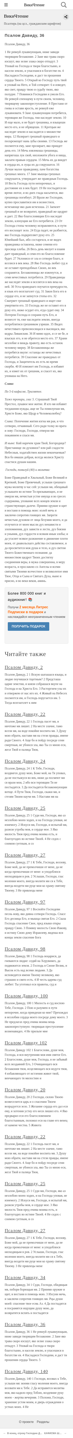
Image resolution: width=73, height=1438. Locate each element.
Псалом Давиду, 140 (26, 1371)
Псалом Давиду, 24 (25, 761)
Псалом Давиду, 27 (25, 854)
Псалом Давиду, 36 (25, 1324)
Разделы (43, 1422)
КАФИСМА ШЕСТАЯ (55, 1433)
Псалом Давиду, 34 (25, 1277)
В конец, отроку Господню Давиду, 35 (29, 1433)
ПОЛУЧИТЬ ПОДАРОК (28, 626)
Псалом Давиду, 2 (24, 667)
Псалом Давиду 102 (26, 1042)
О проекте (26, 1422)
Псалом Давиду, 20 (25, 1089)
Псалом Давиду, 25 (25, 808)
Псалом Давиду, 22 (25, 714)
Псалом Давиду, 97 (25, 901)
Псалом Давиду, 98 (25, 948)
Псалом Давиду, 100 (26, 995)
